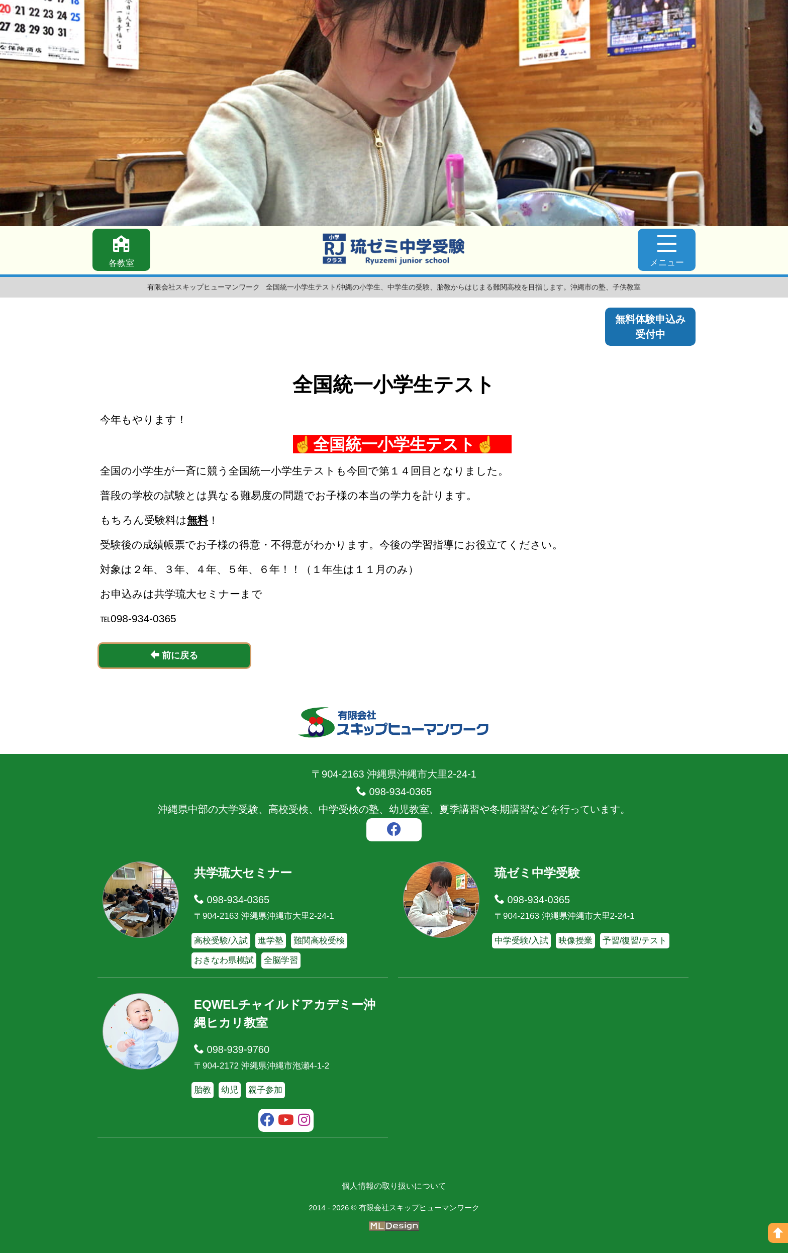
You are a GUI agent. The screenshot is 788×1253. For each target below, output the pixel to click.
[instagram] (304, 1121)
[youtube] (286, 1121)
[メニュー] (667, 250)
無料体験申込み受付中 (650, 327)
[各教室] (121, 250)
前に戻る (174, 655)
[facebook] (394, 830)
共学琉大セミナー (243, 873)
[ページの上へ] (778, 1233)
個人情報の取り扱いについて (394, 1186)
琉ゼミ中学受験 (537, 873)
